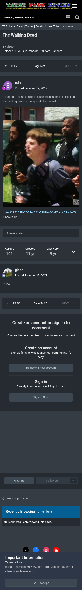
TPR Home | (9, 26)
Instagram (67, 26)
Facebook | (42, 26)
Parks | (21, 26)
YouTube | (55, 26)
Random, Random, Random (45, 51)
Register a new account (41, 367)
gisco (10, 46)
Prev (14, 66)
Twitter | (30, 26)
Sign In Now (41, 397)
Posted (31, 88)
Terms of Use (13, 562)
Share (19, 480)
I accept (41, 583)
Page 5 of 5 (41, 66)
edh (18, 83)
